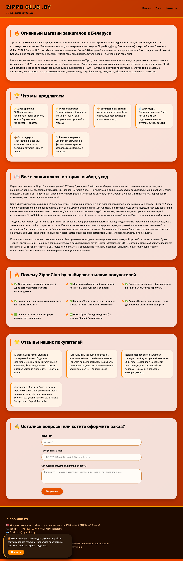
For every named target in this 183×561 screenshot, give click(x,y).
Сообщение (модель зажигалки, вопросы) (64, 465)
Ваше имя (46, 435)
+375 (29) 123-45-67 (30, 531)
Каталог (146, 8)
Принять (16, 552)
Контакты (171, 8)
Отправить (52, 493)
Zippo (158, 8)
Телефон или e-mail (51, 450)
